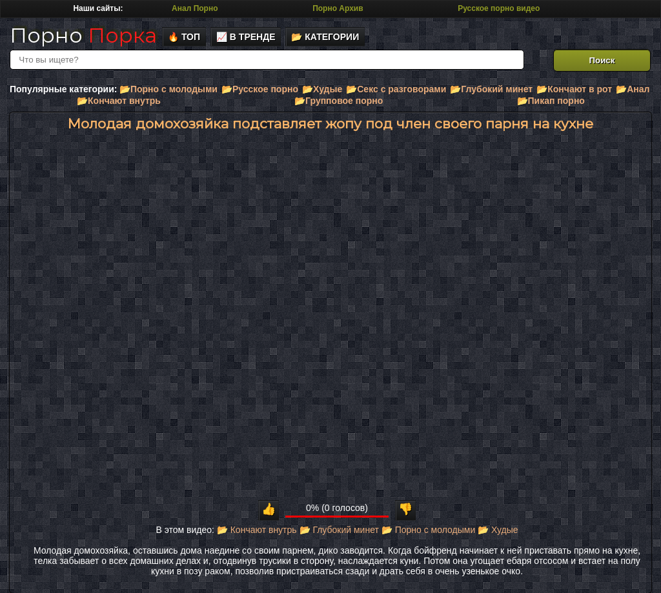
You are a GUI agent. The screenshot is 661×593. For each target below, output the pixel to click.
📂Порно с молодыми (168, 89)
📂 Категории (325, 37)
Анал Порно (195, 8)
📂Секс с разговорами (396, 89)
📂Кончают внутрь (119, 100)
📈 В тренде (246, 37)
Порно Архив (337, 8)
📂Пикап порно (551, 100)
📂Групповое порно (338, 100)
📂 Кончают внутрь (257, 530)
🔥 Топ (184, 37)
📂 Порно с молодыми (428, 530)
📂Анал (632, 89)
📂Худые (322, 89)
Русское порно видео (499, 8)
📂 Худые (498, 530)
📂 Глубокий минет (339, 530)
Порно (83, 35)
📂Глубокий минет (491, 89)
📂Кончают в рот (574, 89)
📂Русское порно (259, 89)
